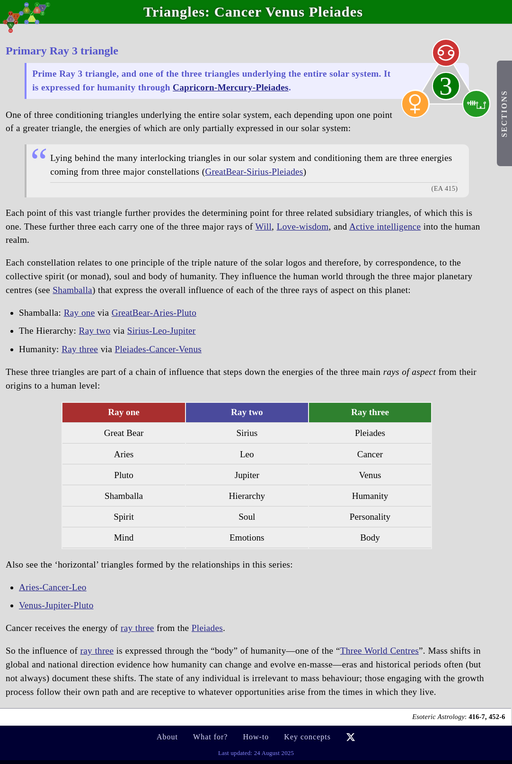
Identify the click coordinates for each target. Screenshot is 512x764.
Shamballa (72, 290)
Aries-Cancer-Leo (53, 587)
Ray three (80, 349)
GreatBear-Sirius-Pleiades (254, 172)
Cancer (238, 12)
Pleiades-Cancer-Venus (158, 349)
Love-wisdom (303, 226)
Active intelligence (385, 226)
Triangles (174, 12)
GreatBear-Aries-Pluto (154, 313)
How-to (256, 737)
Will (264, 226)
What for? (210, 737)
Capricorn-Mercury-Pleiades (231, 87)
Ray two (95, 331)
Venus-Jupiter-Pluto (56, 605)
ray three (137, 628)
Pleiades (336, 12)
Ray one (79, 313)
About (167, 737)
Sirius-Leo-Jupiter (161, 331)
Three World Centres (379, 651)
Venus (285, 12)
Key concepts (307, 737)
